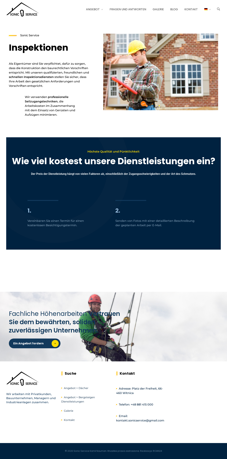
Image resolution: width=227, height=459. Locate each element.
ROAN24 (157, 450)
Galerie (68, 410)
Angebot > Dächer (76, 388)
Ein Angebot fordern (36, 343)
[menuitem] (206, 9)
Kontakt (69, 420)
